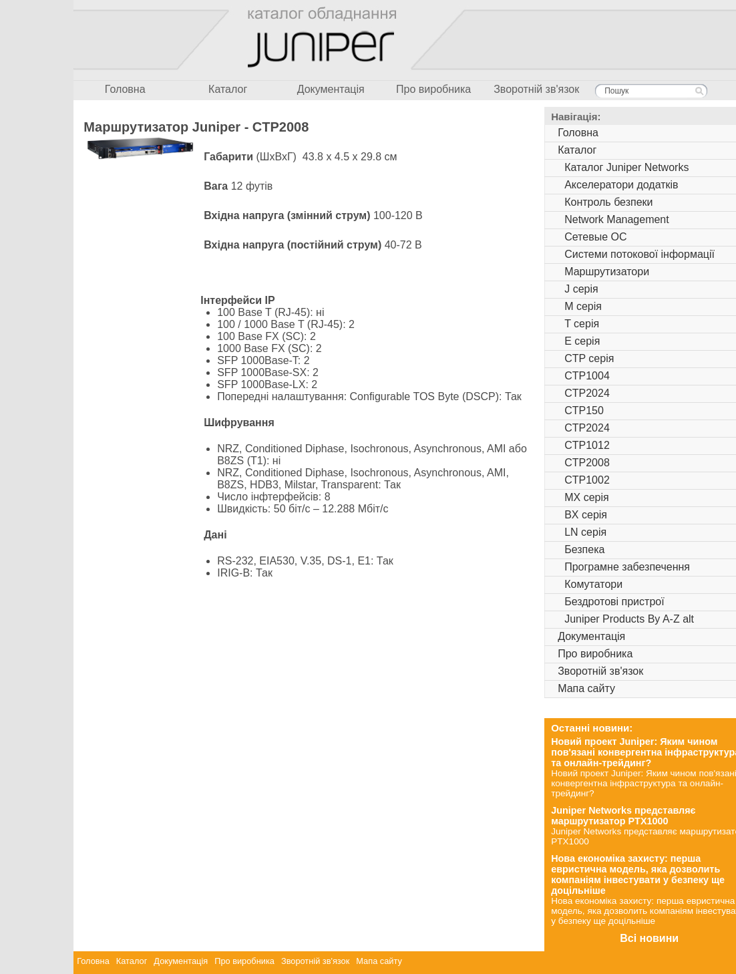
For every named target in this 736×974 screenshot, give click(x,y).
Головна (125, 89)
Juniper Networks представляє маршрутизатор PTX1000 (623, 815)
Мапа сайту (379, 961)
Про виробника (433, 89)
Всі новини (649, 938)
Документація (331, 89)
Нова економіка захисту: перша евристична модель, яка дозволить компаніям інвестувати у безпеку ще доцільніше (638, 874)
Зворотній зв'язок (536, 89)
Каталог (227, 89)
